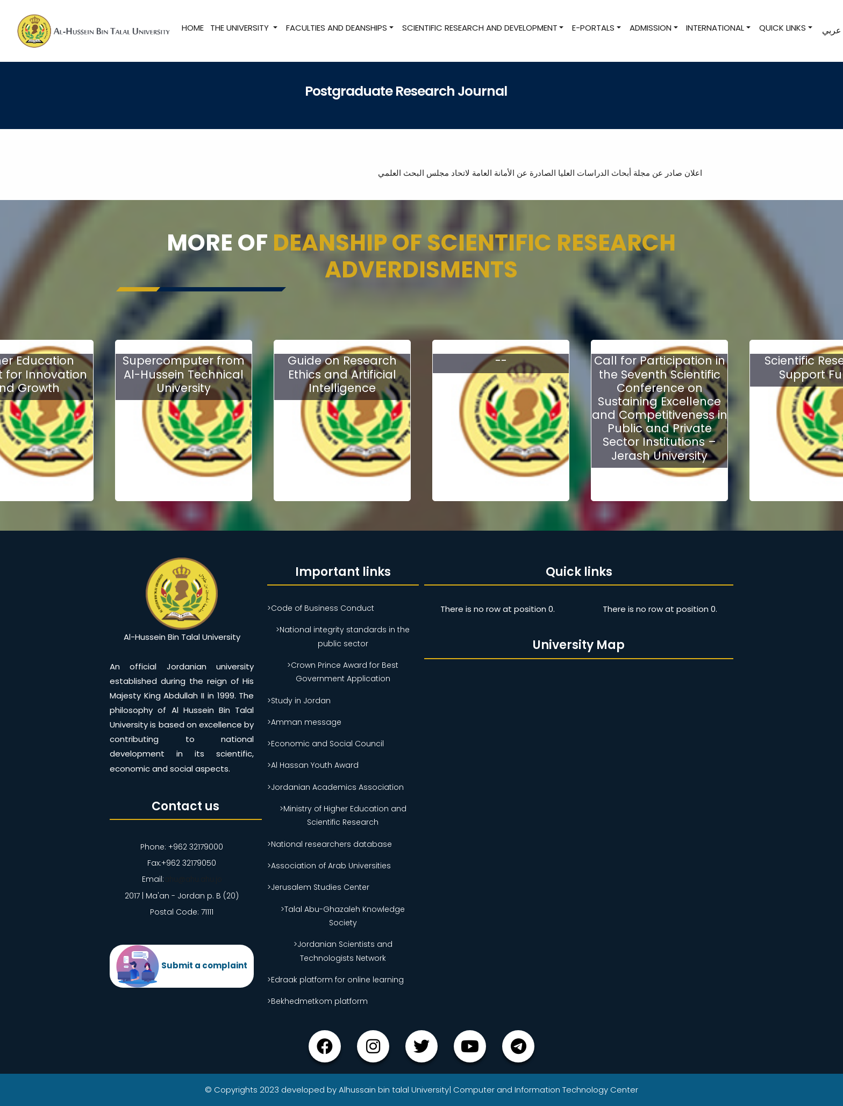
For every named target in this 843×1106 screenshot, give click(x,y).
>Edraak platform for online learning (335, 979)
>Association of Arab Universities (329, 865)
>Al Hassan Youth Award (313, 765)
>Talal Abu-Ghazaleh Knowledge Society (343, 916)
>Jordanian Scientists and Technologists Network (343, 951)
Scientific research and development (478, 27)
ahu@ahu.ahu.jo (192, 879)
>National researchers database (329, 844)
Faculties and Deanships (336, 27)
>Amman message (304, 722)
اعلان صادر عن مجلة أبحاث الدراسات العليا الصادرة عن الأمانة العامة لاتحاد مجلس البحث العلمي (533, 173)
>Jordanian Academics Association (335, 787)
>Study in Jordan (299, 700)
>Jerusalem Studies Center (318, 887)
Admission (650, 27)
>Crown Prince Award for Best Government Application (342, 672)
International (714, 27)
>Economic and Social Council (325, 743)
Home (192, 27)
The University (240, 27)
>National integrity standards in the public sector (343, 636)
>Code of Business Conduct (320, 608)
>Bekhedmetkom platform (317, 1001)
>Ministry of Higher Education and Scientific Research (343, 815)
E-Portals (592, 27)
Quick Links (782, 27)
